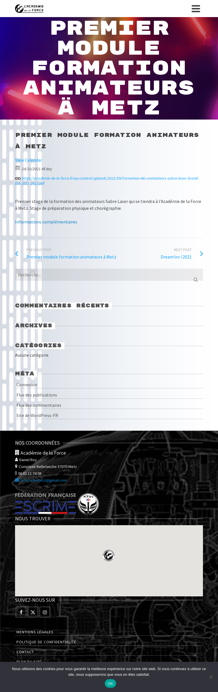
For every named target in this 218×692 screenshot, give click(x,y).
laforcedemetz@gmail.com (41, 480)
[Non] (211, 677)
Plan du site (29, 661)
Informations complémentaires (46, 222)
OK (110, 683)
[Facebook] (21, 612)
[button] (108, 555)
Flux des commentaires (38, 405)
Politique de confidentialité (46, 641)
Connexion (26, 384)
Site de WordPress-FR (37, 415)
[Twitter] (33, 612)
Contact (25, 651)
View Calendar (28, 160)
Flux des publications (36, 395)
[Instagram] (44, 612)
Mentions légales (35, 631)
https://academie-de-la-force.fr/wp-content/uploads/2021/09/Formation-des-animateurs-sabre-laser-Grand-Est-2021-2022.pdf (107, 180)
